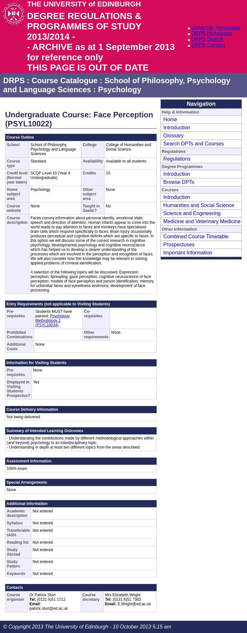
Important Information (187, 252)
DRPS (14, 80)
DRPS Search (207, 39)
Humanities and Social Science (198, 205)
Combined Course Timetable (196, 236)
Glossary (173, 135)
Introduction (176, 127)
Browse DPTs (178, 182)
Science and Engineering (192, 213)
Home (170, 119)
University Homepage (216, 27)
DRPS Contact (208, 45)
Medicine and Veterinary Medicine (202, 221)
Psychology (120, 89)
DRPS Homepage (211, 33)
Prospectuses (179, 244)
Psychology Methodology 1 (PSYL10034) (52, 320)
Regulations (177, 159)
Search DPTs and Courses (193, 143)
